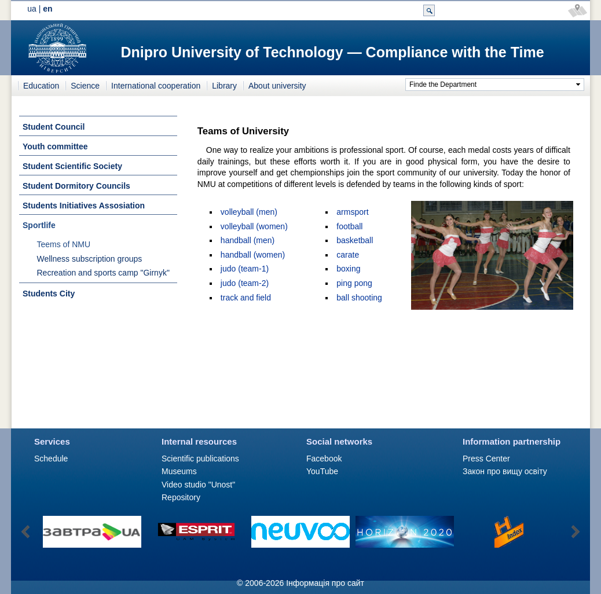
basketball (354, 240)
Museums (179, 471)
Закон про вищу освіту (505, 471)
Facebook (324, 458)
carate (347, 254)
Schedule (51, 458)
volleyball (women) (254, 226)
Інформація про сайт (325, 583)
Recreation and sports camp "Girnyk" (103, 272)
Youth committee (55, 146)
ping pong (354, 283)
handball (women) (253, 254)
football (349, 226)
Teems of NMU (64, 244)
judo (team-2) (245, 283)
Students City (49, 293)
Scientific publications (200, 458)
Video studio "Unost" (198, 484)
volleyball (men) (249, 212)
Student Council (54, 126)
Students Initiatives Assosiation (84, 205)
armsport (352, 212)
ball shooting (359, 297)
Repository (181, 497)
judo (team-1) (245, 268)
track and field (246, 297)
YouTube (322, 471)
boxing (348, 268)
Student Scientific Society (72, 166)
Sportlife (39, 225)
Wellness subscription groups (89, 258)
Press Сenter (486, 458)
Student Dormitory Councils (76, 185)
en (47, 8)
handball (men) (247, 240)
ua (31, 8)
